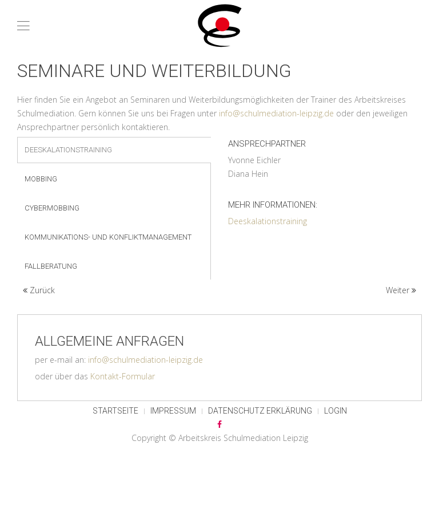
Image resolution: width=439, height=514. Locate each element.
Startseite (115, 410)
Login (335, 410)
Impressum (173, 410)
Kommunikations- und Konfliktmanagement (108, 237)
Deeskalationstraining (68, 149)
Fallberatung (51, 266)
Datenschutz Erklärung (260, 410)
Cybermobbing (52, 208)
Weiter (401, 290)
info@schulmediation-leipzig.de (276, 113)
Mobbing (41, 179)
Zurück (39, 290)
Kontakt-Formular (122, 376)
